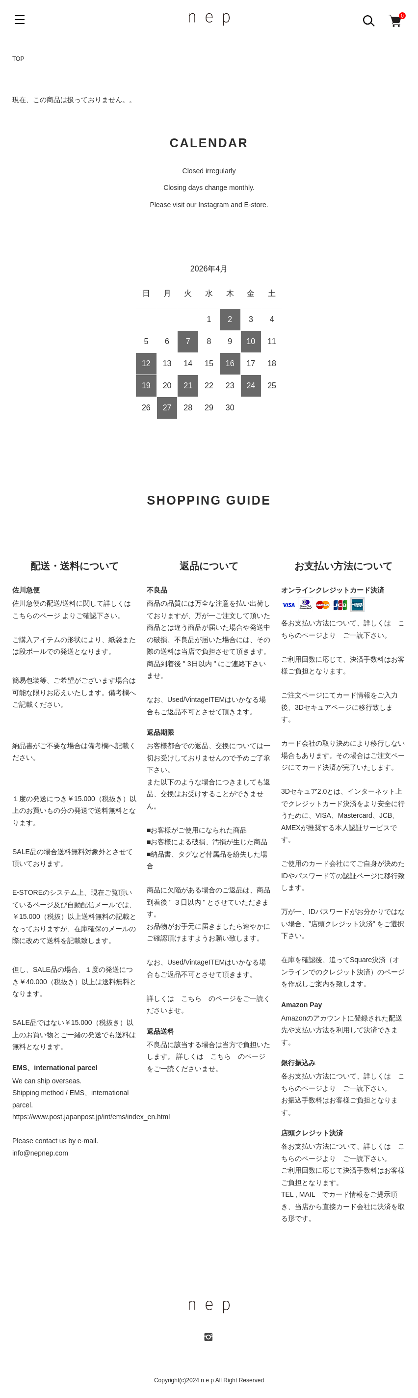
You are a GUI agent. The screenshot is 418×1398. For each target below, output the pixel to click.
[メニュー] (19, 19)
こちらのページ (36, 615)
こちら (191, 998)
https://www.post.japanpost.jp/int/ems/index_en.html (91, 1117)
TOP (18, 58)
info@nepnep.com (40, 1153)
